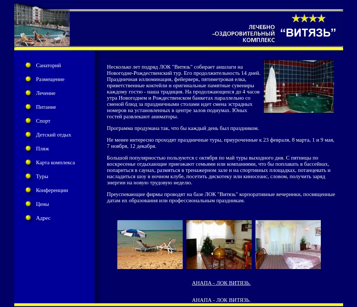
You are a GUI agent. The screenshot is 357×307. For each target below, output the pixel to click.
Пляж (42, 148)
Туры (42, 176)
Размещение (50, 79)
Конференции (52, 190)
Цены (42, 204)
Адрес (43, 218)
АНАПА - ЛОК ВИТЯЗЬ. (221, 283)
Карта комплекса (55, 162)
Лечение (46, 93)
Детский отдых (53, 135)
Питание (46, 107)
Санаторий (48, 65)
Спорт (43, 121)
